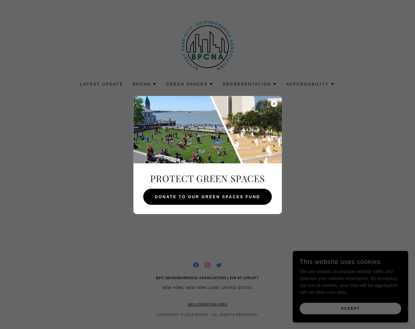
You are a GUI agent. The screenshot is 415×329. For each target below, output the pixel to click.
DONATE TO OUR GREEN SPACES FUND (207, 196)
